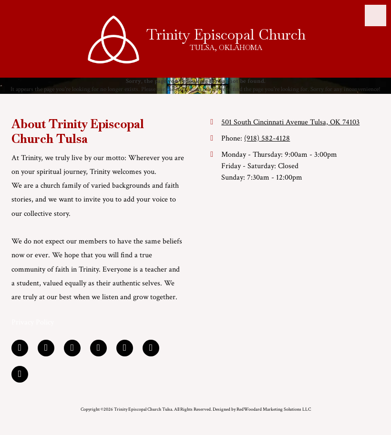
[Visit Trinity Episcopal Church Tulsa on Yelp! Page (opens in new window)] (98, 348)
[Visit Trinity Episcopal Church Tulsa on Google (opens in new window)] (72, 348)
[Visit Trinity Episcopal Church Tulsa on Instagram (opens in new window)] (19, 374)
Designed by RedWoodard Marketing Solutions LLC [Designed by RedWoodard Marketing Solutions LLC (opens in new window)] (262, 409)
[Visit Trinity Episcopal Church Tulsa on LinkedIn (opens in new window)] (46, 348)
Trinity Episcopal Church (226, 34)
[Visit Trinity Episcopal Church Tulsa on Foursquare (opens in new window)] (151, 348)
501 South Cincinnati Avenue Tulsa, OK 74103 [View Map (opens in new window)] (290, 122)
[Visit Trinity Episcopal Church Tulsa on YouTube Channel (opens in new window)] (124, 348)
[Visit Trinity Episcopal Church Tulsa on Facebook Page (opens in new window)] (19, 348)
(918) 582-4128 (267, 138)
